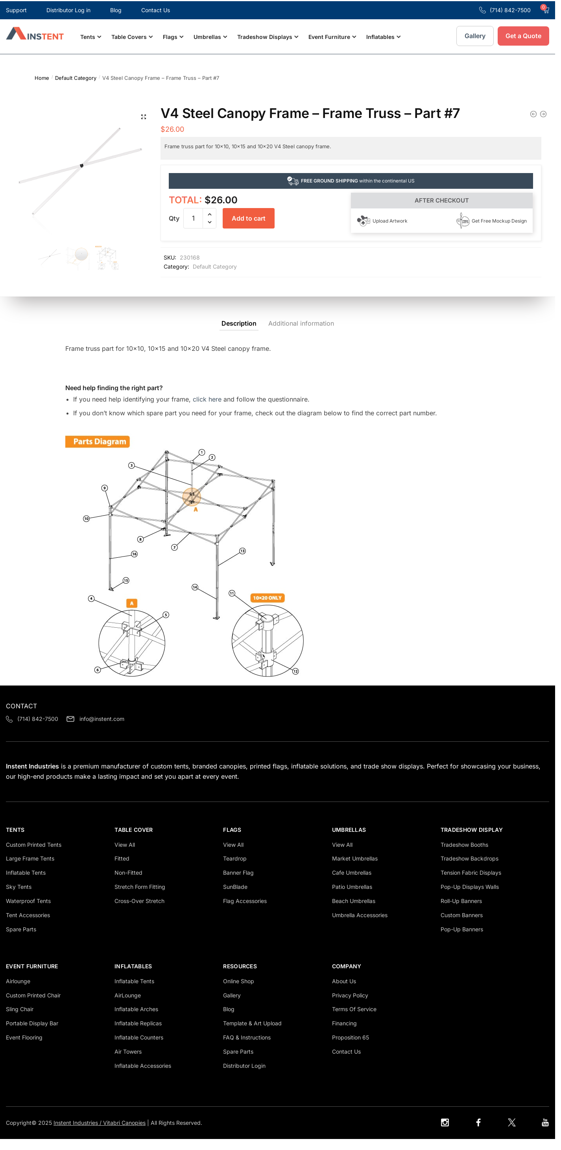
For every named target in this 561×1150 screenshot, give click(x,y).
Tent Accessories (28, 926)
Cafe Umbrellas (351, 883)
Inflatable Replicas (138, 1034)
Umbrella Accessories (360, 926)
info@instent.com (95, 730)
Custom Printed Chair (33, 1006)
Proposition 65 (350, 1048)
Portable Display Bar (32, 1034)
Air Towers (128, 1062)
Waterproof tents (28, 912)
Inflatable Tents (134, 991)
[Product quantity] (193, 216)
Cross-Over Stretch (139, 912)
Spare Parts (21, 939)
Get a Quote (523, 35)
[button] (143, 115)
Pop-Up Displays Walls (470, 897)
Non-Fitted (128, 883)
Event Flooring (24, 1048)
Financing (344, 1034)
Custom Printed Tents (33, 855)
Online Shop (238, 991)
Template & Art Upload (252, 1034)
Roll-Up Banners (461, 912)
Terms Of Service (354, 1020)
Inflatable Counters (138, 1048)
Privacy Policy (350, 1006)
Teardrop (235, 869)
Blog (116, 9)
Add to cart (249, 216)
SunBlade (235, 897)
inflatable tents (26, 883)
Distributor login (244, 1076)
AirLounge (127, 1006)
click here (207, 410)
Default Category (75, 75)
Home (42, 75)
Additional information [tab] (301, 334)
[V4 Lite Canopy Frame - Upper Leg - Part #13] (533, 112)
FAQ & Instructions (247, 1048)
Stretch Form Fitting (139, 897)
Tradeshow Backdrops (469, 869)
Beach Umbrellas (353, 912)
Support (16, 9)
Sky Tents (18, 897)
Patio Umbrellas (352, 897)
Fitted (121, 869)
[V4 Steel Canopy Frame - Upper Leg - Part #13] (543, 112)
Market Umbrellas (355, 869)
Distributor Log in (68, 9)
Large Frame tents (30, 869)
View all (124, 855)
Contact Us (155, 9)
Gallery (475, 35)
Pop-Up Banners (462, 939)
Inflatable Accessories (142, 1076)
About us (344, 991)
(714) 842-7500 (505, 9)
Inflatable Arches (136, 1020)
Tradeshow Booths (464, 855)
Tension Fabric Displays (471, 883)
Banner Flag (238, 883)
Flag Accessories (245, 912)
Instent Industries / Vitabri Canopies (100, 1133)
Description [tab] (239, 334)
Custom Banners (462, 926)
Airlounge (18, 991)
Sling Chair (19, 1020)
